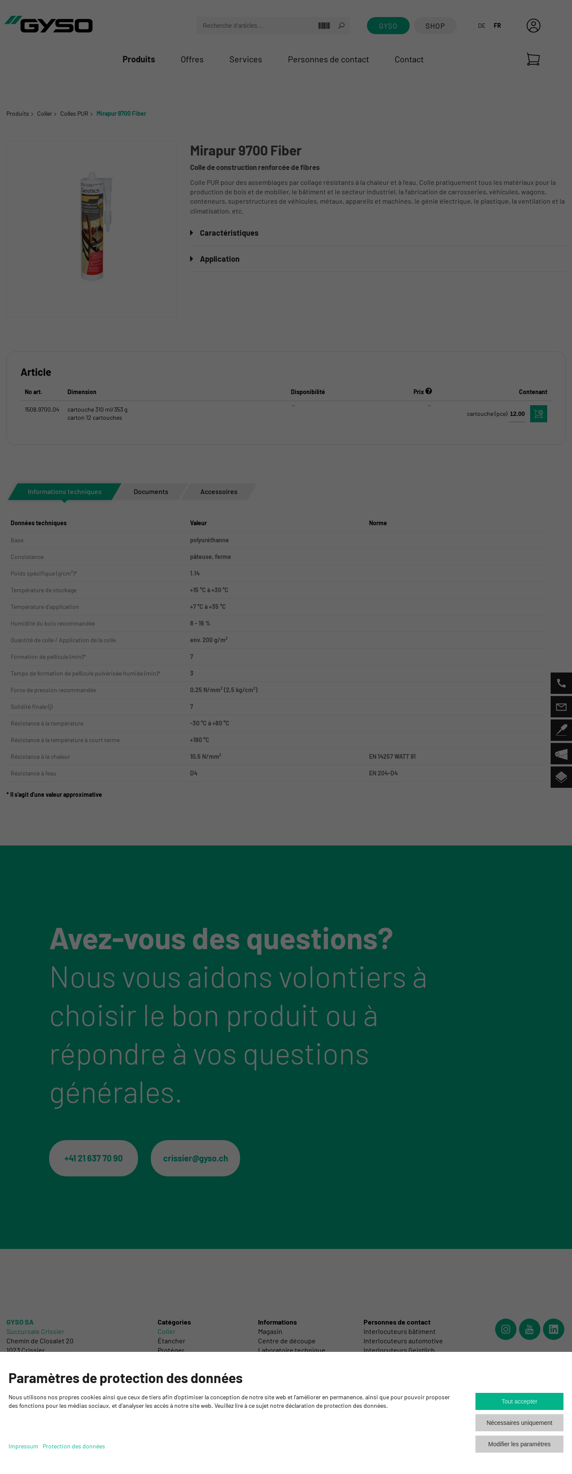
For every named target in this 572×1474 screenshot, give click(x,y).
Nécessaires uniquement (519, 1422)
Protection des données (74, 1446)
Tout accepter (519, 1401)
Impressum (23, 1446)
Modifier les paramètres (519, 1444)
